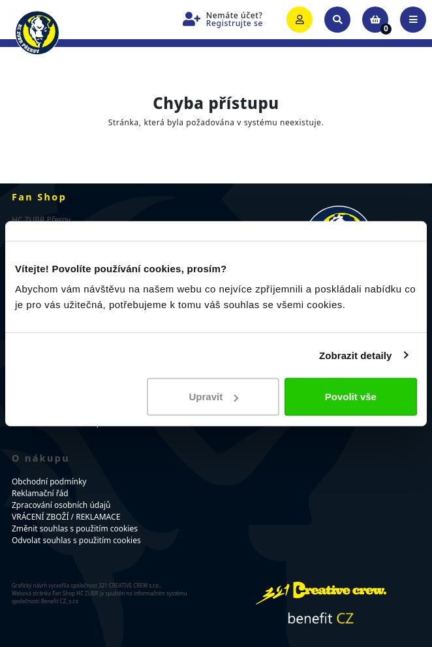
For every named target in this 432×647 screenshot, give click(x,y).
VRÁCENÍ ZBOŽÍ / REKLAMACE (66, 516)
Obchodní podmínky (49, 481)
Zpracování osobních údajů (61, 505)
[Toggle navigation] (413, 20)
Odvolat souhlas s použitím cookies (76, 540)
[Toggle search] (337, 20)
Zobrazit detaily (355, 354)
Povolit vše (351, 396)
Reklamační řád (40, 493)
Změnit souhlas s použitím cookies (75, 528)
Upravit (214, 396)
